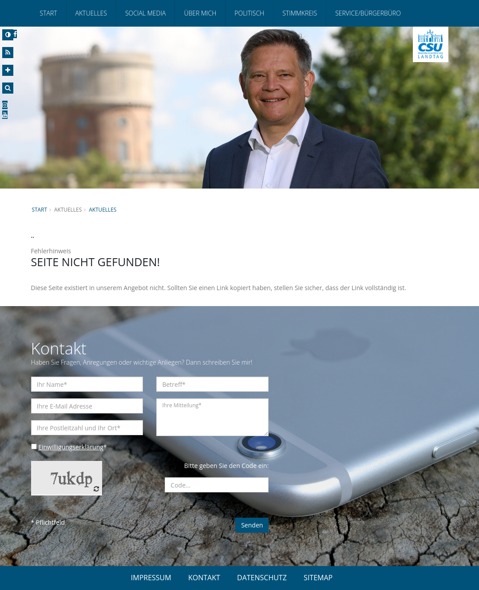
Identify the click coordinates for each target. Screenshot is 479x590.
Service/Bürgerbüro (368, 13)
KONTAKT (204, 577)
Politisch (249, 13)
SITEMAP (318, 577)
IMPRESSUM (151, 577)
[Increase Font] (7, 70)
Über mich (200, 13)
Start (48, 13)
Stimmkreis (299, 13)
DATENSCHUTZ (262, 577)
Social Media (145, 13)
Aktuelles (91, 13)
